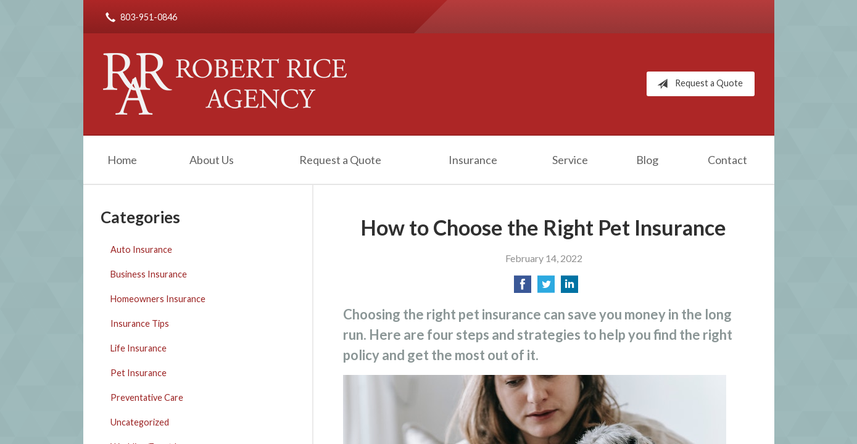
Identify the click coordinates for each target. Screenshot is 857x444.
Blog (647, 159)
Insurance (473, 159)
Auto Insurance (141, 249)
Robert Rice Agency (225, 84)
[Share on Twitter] (546, 288)
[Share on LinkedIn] (569, 288)
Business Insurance (148, 274)
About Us (211, 159)
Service (570, 159)
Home (122, 159)
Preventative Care (146, 397)
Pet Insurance (138, 373)
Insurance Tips (139, 323)
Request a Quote (697, 83)
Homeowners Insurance (157, 299)
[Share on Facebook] (522, 288)
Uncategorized (139, 422)
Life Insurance (138, 348)
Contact (727, 159)
